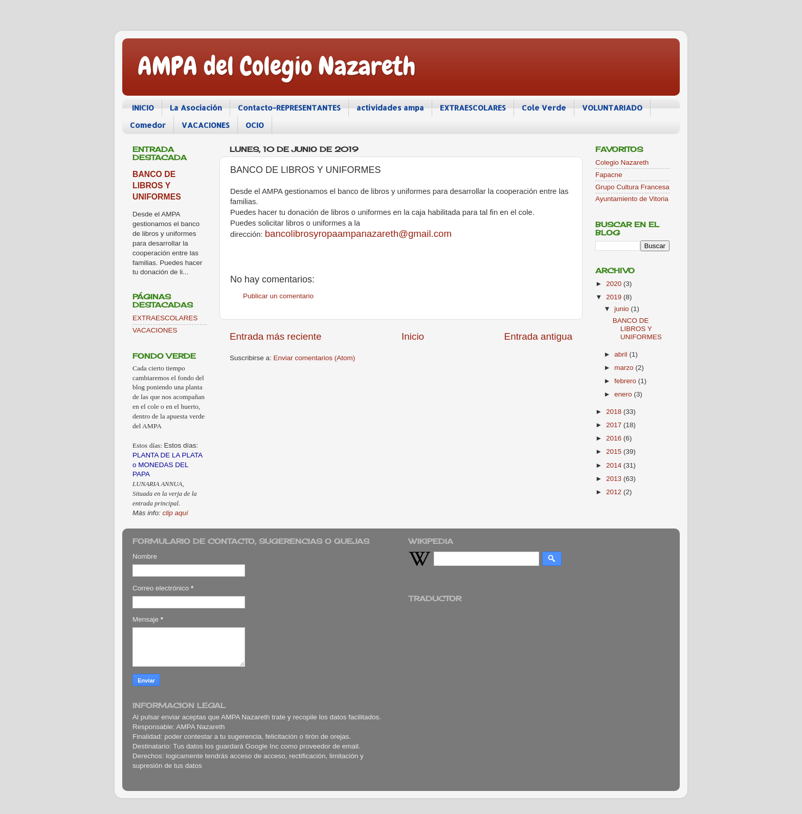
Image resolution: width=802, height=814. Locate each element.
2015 (614, 451)
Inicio (413, 336)
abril (621, 354)
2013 (614, 478)
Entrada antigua (538, 336)
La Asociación (196, 108)
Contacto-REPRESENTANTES (289, 108)
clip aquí (175, 513)
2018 (614, 411)
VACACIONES (206, 125)
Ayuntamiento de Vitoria (632, 199)
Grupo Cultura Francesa (632, 187)
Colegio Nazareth (622, 162)
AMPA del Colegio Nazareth (277, 66)
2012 (614, 492)
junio (622, 309)
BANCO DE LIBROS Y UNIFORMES (156, 185)
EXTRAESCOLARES (473, 108)
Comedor (148, 125)
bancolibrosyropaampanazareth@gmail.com (358, 233)
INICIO (143, 108)
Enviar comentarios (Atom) (314, 358)
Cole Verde (544, 108)
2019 (614, 297)
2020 (614, 284)
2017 (614, 425)
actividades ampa (390, 108)
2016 (614, 438)
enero (624, 394)
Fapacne (608, 175)
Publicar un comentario (278, 296)
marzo (624, 367)
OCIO (255, 125)
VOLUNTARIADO (612, 108)
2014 (614, 465)
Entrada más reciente (276, 336)
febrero (626, 381)
